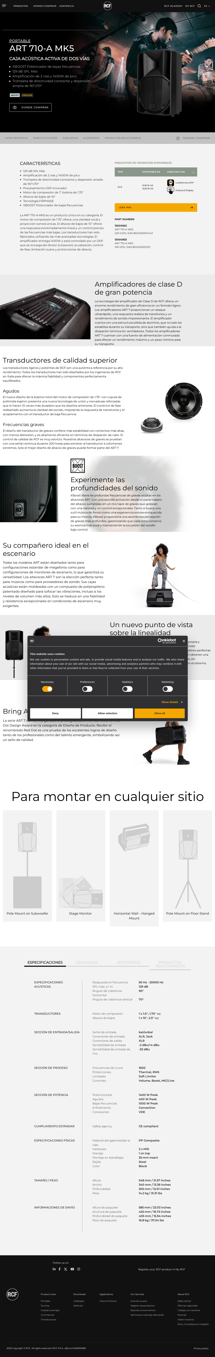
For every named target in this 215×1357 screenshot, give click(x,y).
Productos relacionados (123, 138)
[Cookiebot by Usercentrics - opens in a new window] (160, 641)
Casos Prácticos (108, 1300)
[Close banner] (184, 641)
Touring (45, 1305)
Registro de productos (143, 1305)
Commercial (47, 1314)
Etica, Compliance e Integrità (193, 1323)
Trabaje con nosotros (189, 1310)
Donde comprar (35, 107)
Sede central (184, 1300)
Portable (45, 1300)
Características (16, 138)
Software (78, 1305)
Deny (55, 713)
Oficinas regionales (188, 1305)
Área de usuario (139, 1300)
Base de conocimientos (143, 1310)
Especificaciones (45, 138)
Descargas (70, 138)
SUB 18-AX (147, 188)
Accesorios (91, 138)
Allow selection (107, 713)
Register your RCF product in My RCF (161, 1269)
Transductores (48, 1319)
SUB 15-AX (147, 185)
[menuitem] (45, 6)
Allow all (159, 713)
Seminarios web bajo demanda (147, 1314)
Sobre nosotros (186, 1319)
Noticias (182, 1314)
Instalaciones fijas (50, 1310)
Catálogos (78, 1300)
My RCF (190, 6)
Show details (170, 702)
